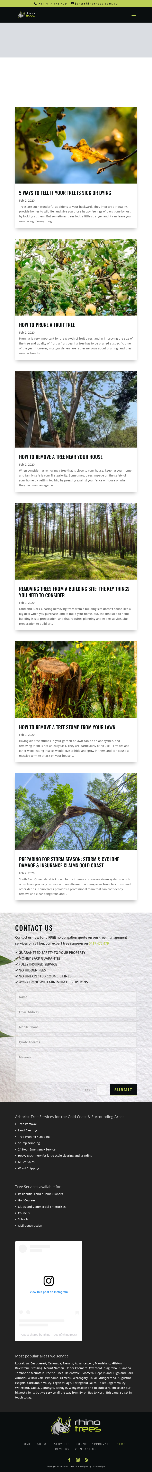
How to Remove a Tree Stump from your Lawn (67, 727)
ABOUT (42, 1444)
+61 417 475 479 (53, 3)
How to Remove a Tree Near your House (60, 456)
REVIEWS (62, 1449)
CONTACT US (86, 1449)
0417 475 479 (99, 943)
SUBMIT (123, 1089)
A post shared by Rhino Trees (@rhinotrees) (49, 1334)
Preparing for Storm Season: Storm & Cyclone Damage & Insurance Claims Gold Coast (69, 862)
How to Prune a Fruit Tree (47, 324)
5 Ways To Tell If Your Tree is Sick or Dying (65, 192)
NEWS (121, 1444)
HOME (26, 1444)
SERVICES (62, 1444)
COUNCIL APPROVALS (93, 1444)
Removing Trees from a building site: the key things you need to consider (74, 592)
